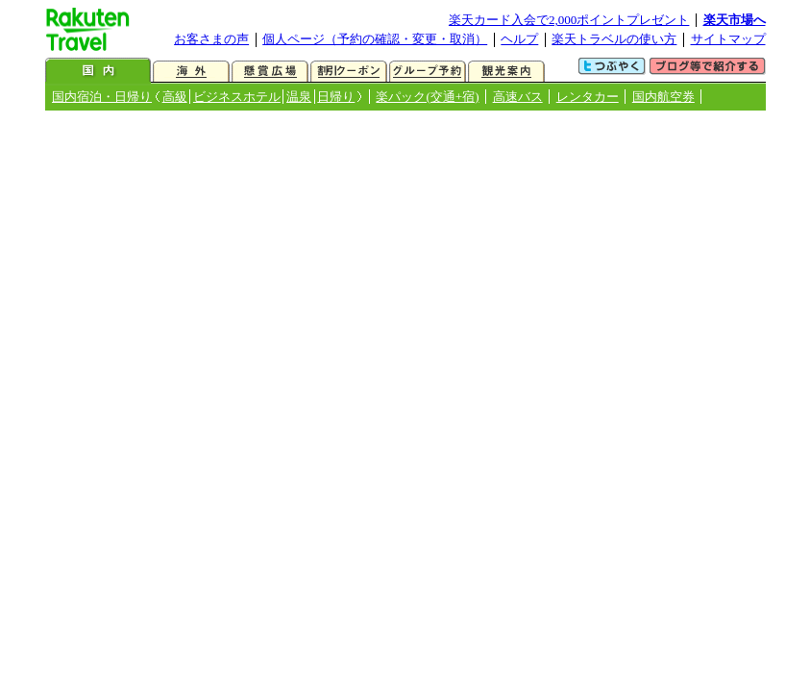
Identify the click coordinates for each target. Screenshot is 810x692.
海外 (191, 72)
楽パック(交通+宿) (427, 96)
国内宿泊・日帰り (102, 96)
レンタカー (587, 96)
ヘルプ (519, 39)
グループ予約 (427, 72)
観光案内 (506, 72)
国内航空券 (663, 96)
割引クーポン (348, 72)
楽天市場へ (734, 19)
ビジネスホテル (237, 96)
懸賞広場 (270, 72)
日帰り (336, 96)
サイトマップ (728, 39)
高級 (174, 96)
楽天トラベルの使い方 (614, 39)
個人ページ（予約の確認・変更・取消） (374, 39)
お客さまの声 (211, 39)
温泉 (298, 96)
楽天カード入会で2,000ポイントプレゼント (569, 19)
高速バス (518, 96)
